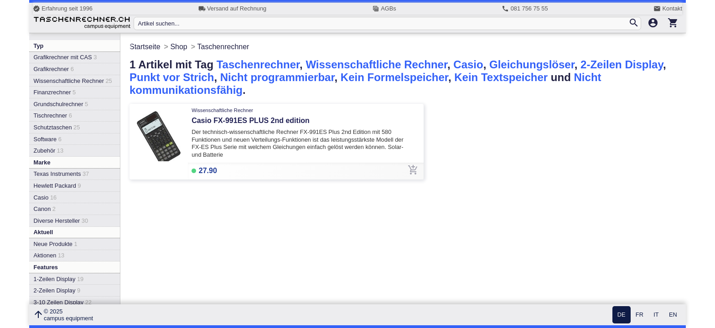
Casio (45, 197)
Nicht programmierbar (277, 77)
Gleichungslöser (532, 64)
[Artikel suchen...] (383, 23)
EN (673, 315)
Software (48, 139)
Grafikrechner (54, 69)
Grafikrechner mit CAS (65, 57)
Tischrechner (53, 115)
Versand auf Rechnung (232, 8)
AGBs (384, 8)
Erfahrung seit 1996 (63, 8)
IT (655, 315)
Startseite (145, 47)
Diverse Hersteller (61, 220)
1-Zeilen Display (59, 279)
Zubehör (48, 150)
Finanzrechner (55, 92)
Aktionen (49, 255)
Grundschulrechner (61, 104)
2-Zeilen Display (57, 290)
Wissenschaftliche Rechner (73, 80)
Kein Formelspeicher (394, 77)
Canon (45, 208)
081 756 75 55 (525, 8)
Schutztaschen (57, 127)
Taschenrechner (258, 64)
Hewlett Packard (57, 185)
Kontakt (667, 8)
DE (621, 315)
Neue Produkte (56, 244)
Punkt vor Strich (172, 77)
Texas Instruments (61, 173)
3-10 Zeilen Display (63, 302)
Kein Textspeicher (501, 77)
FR (639, 315)
